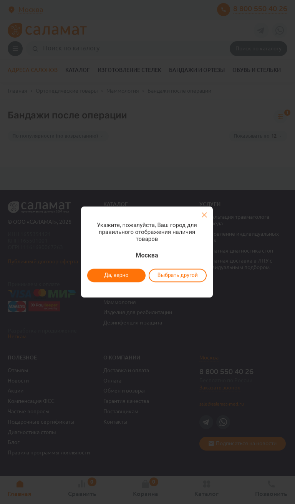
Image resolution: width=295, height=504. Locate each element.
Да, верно (116, 275)
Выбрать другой (177, 275)
